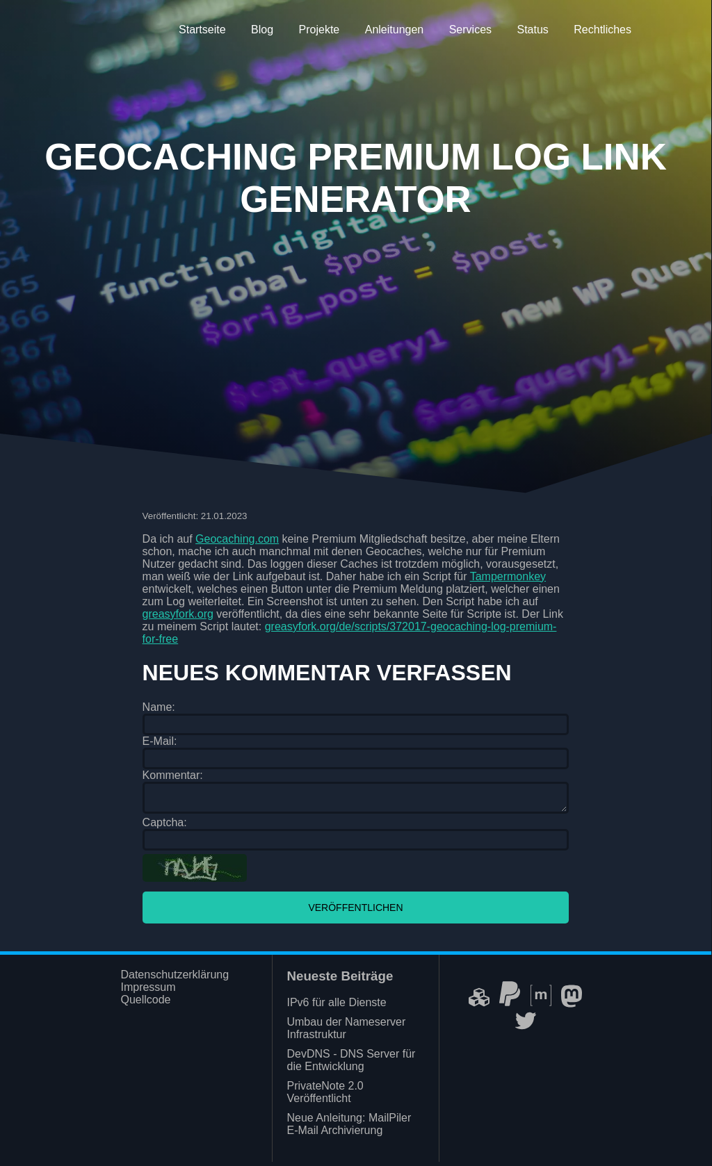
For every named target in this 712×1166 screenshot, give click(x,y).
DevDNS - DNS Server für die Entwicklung (350, 1064)
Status (532, 29)
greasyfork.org (178, 614)
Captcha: (165, 826)
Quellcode (145, 1004)
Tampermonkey (508, 576)
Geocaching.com (237, 539)
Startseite (202, 29)
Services (470, 29)
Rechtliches (602, 29)
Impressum (147, 991)
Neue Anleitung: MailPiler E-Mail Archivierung (348, 1128)
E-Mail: (160, 741)
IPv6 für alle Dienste (336, 1006)
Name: (159, 707)
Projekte (319, 29)
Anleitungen (394, 29)
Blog (262, 29)
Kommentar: (173, 775)
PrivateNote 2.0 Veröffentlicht (324, 1096)
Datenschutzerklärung (174, 979)
